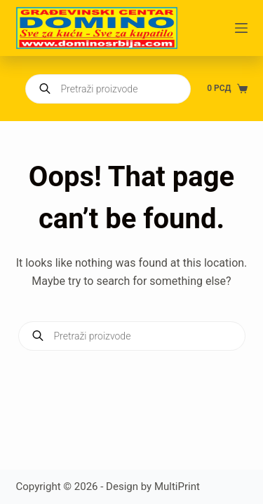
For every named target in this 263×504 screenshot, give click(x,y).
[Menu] (241, 28)
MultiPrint (177, 486)
